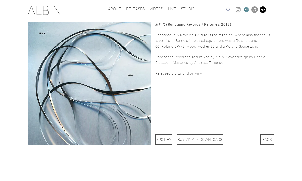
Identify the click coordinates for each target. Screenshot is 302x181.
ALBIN (44, 10)
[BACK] (267, 139)
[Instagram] (238, 9)
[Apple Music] (254, 9)
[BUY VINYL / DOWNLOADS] (200, 139)
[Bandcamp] (246, 9)
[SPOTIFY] (163, 139)
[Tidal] (263, 9)
